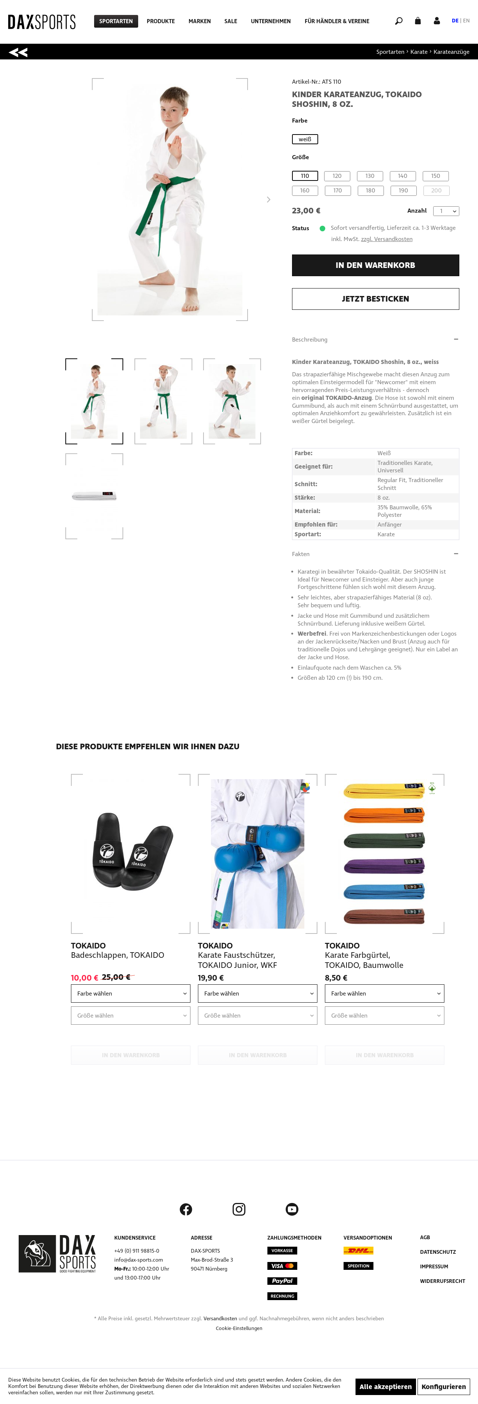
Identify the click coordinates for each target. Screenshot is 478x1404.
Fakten (301, 554)
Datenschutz (438, 1252)
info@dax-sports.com (138, 1260)
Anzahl (417, 210)
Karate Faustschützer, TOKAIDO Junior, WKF (237, 960)
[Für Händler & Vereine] (337, 21)
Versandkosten (220, 1318)
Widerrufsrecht (442, 1281)
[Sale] (230, 21)
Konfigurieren (444, 1387)
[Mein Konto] (437, 20)
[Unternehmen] (271, 21)
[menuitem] (116, 21)
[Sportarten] (116, 21)
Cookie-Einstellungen (239, 1329)
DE (455, 21)
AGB (425, 1237)
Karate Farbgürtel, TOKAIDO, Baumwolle (364, 960)
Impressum (434, 1266)
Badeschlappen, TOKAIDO (117, 955)
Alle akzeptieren (386, 1387)
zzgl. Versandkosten (387, 239)
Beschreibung (310, 339)
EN (466, 21)
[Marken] (199, 21)
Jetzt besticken (375, 299)
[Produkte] (161, 21)
